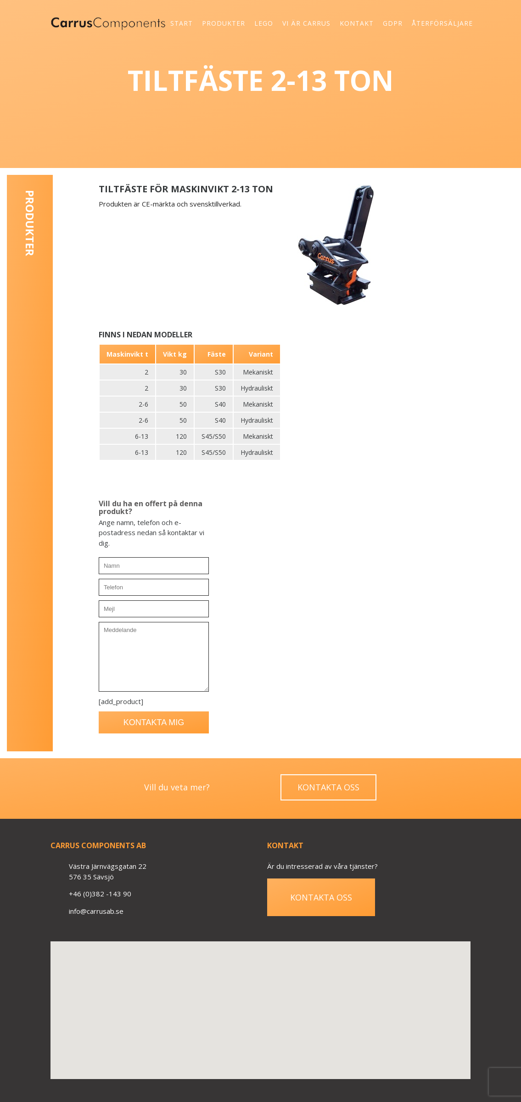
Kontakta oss (328, 787)
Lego (263, 23)
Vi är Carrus (306, 23)
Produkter (223, 23)
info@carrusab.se (96, 911)
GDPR (393, 23)
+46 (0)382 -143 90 (100, 893)
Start (181, 23)
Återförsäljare (442, 23)
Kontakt (357, 23)
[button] (260, 1001)
